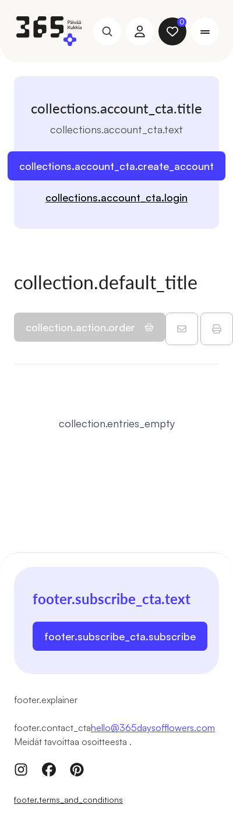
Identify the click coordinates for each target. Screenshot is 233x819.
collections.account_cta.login (116, 197)
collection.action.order (90, 327)
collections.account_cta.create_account (116, 165)
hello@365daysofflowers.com (153, 727)
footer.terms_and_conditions (68, 799)
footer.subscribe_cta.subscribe (120, 636)
